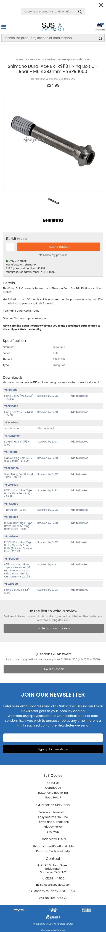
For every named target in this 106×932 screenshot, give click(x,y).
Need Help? (53, 797)
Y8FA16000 (11, 504)
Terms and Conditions (53, 822)
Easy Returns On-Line (53, 817)
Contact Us (53, 788)
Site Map (53, 832)
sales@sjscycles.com (55, 885)
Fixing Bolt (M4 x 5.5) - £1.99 (17, 591)
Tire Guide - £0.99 (15, 510)
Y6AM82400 (12, 436)
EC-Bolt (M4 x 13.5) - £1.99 (16, 443)
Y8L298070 (11, 536)
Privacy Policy (53, 827)
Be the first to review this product (53, 78)
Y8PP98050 (11, 468)
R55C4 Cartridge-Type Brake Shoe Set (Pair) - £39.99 (18, 493)
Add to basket (79, 396)
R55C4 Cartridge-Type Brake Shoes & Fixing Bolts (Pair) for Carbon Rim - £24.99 (18, 546)
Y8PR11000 (10, 390)
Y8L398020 (11, 484)
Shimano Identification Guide (53, 846)
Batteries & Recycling (53, 793)
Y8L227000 (11, 584)
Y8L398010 (11, 452)
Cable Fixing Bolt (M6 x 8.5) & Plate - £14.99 (18, 459)
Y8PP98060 (11, 559)
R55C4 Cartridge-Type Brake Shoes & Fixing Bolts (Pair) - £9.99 (18, 526)
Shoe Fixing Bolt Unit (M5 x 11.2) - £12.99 (19, 475)
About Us (53, 783)
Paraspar (60, 930)
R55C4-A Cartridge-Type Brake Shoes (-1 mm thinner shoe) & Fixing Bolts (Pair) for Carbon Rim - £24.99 (17, 570)
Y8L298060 (11, 517)
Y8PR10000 (11, 406)
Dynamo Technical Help (53, 851)
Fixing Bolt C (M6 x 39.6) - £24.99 (18, 397)
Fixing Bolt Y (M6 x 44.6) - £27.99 (18, 413)
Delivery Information (53, 812)
